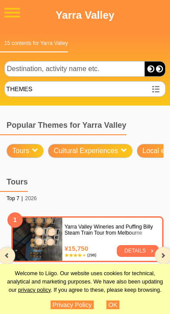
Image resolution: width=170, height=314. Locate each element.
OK (113, 304)
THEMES (19, 88)
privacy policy (34, 290)
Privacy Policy (72, 304)
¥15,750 (76, 248)
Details (135, 251)
